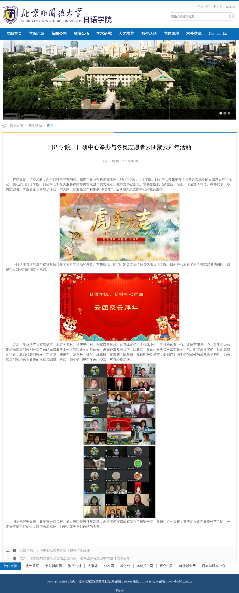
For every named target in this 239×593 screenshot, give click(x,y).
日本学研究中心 (213, 566)
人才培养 (126, 33)
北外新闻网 (53, 566)
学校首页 (203, 6)
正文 (50, 126)
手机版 (119, 591)
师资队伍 (81, 33)
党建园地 (171, 33)
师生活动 (149, 33)
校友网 (109, 566)
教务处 (125, 566)
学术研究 (104, 33)
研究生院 (166, 566)
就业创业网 (187, 566)
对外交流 (193, 33)
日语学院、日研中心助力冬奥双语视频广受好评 (55, 550)
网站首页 (14, 33)
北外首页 (32, 566)
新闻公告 (59, 33)
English (230, 6)
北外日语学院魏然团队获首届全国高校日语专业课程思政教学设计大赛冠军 (75, 558)
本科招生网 (144, 566)
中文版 (217, 6)
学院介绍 (36, 33)
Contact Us (218, 33)
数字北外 (74, 566)
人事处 (93, 566)
